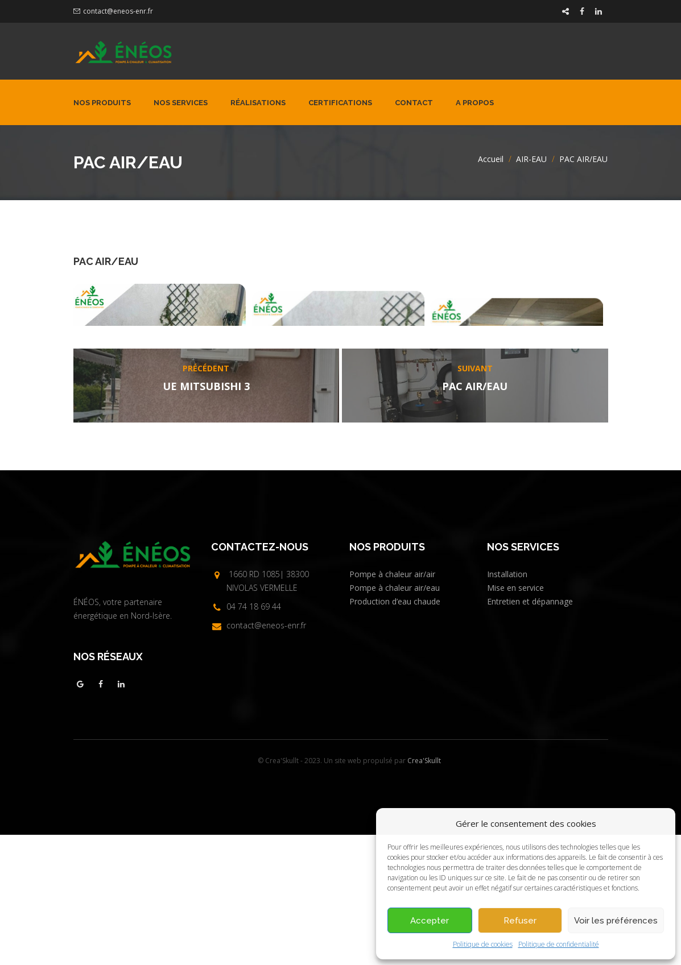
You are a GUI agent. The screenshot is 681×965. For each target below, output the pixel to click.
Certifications (340, 102)
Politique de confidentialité (558, 944)
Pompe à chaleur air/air (392, 704)
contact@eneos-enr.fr (118, 11)
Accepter (429, 921)
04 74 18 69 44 (253, 736)
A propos (475, 102)
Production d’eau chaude (394, 731)
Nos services (181, 102)
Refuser (519, 921)
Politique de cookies (483, 944)
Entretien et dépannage (530, 731)
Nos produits (102, 102)
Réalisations (258, 102)
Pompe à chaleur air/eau (394, 718)
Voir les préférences (616, 921)
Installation (507, 704)
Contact (414, 102)
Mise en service (515, 718)
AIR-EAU (531, 159)
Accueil (490, 159)
